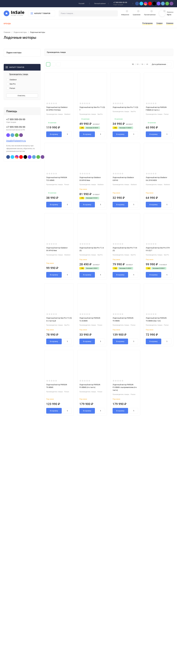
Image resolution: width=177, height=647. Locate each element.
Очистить (22, 101)
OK (112, 637)
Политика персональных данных (15, 606)
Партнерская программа (102, 597)
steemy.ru (16, 619)
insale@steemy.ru (16, 146)
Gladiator (12, 85)
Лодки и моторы (20, 32)
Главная (7, 32)
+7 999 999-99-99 (120, 2)
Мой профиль (98, 589)
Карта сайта (34, 606)
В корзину (54, 135)
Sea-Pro (11, 89)
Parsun (11, 94)
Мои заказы (98, 593)
